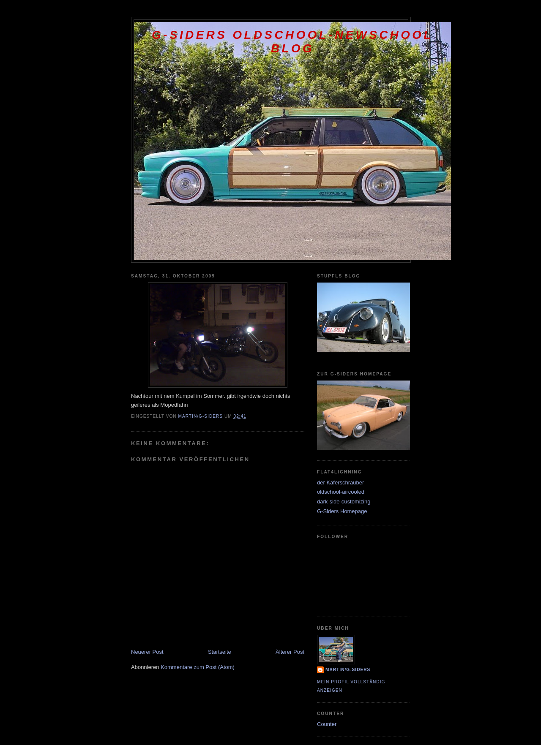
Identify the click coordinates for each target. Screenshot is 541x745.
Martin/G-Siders (347, 669)
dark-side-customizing (343, 501)
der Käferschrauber (340, 482)
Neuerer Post (147, 652)
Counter (326, 724)
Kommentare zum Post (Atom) (198, 667)
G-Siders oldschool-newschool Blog (292, 41)
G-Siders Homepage (342, 511)
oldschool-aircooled (340, 492)
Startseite (219, 652)
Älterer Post (290, 652)
